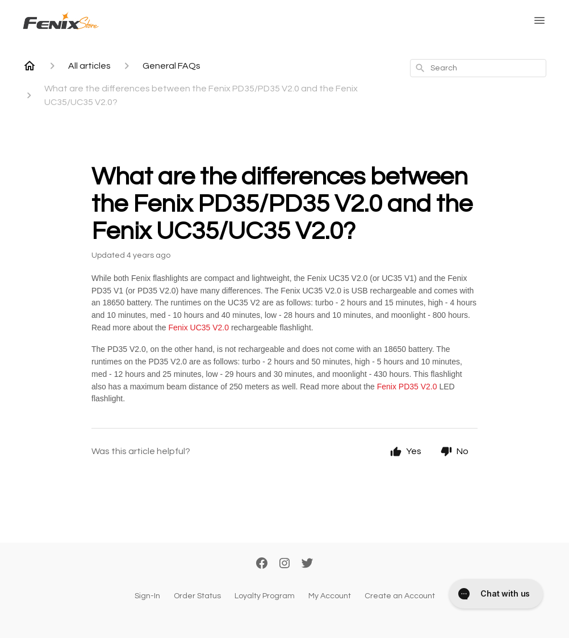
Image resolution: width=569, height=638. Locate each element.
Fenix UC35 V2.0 (198, 327)
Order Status (197, 596)
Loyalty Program (265, 596)
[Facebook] (262, 564)
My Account (329, 596)
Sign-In (147, 596)
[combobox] (478, 68)
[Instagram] (284, 564)
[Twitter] (307, 564)
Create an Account (400, 596)
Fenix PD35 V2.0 (407, 386)
